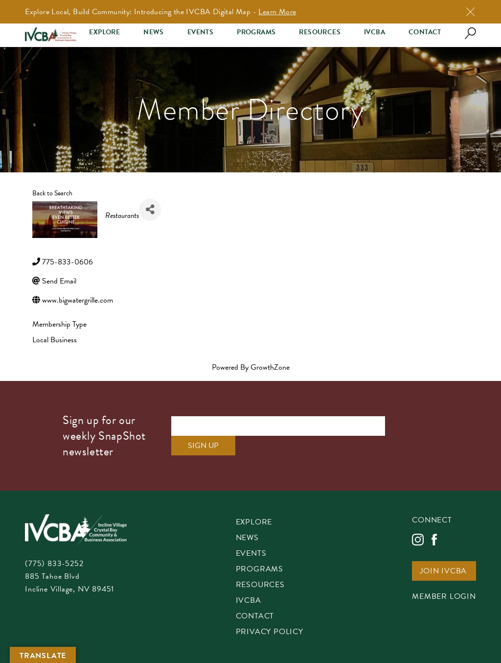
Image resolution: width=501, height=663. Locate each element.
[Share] (150, 210)
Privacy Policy (269, 632)
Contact (425, 32)
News (153, 32)
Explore (104, 32)
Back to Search (52, 193)
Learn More (277, 12)
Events (200, 32)
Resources (320, 32)
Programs (256, 32)
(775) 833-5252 (54, 563)
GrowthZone (270, 367)
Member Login (444, 597)
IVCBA (374, 32)
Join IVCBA (443, 572)
